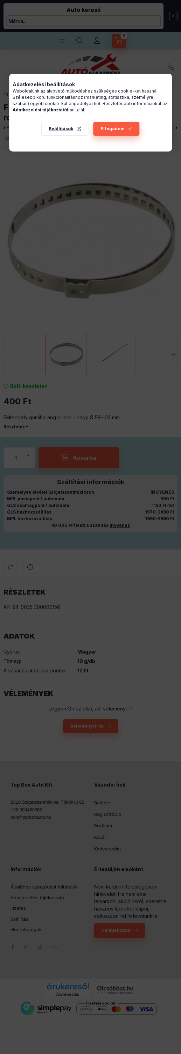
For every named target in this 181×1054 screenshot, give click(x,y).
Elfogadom (112, 128)
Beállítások (61, 128)
